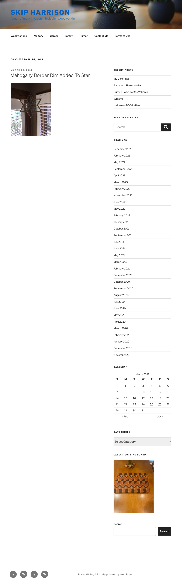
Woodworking (19, 35)
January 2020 (121, 341)
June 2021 (119, 248)
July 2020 (119, 301)
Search (118, 523)
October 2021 (121, 228)
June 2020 (120, 308)
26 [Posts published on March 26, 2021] (159, 404)
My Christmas (121, 78)
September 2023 (123, 168)
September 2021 (123, 235)
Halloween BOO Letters (127, 105)
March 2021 (120, 261)
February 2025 (122, 155)
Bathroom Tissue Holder (127, 85)
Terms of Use (122, 35)
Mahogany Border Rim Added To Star (50, 75)
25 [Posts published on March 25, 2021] (151, 404)
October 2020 (122, 281)
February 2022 (122, 215)
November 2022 (123, 195)
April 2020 (120, 321)
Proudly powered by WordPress (115, 574)
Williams (118, 98)
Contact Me (101, 35)
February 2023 (122, 188)
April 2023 (119, 175)
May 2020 (119, 314)
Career (54, 35)
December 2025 (123, 148)
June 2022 (119, 202)
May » (159, 416)
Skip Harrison (40, 12)
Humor (84, 35)
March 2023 (121, 182)
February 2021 (122, 268)
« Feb (125, 416)
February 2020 (122, 334)
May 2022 (119, 208)
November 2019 (123, 354)
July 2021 (119, 241)
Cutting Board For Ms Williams (131, 91)
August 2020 (121, 294)
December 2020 (123, 275)
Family (69, 35)
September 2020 (123, 288)
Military (38, 35)
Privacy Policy (86, 574)
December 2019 (123, 348)
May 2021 (119, 255)
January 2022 (121, 221)
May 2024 (119, 162)
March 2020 (121, 328)
